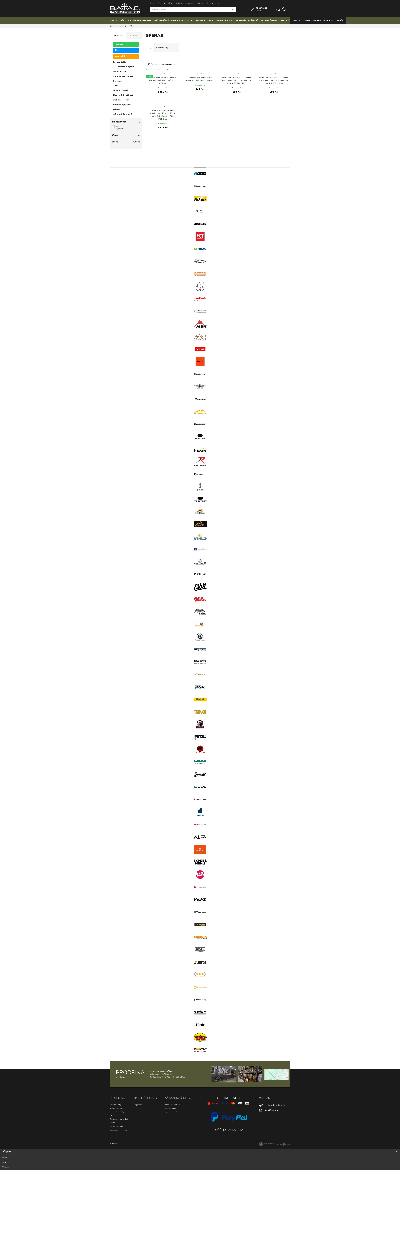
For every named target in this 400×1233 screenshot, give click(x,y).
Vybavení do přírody (323, 20)
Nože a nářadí (161, 20)
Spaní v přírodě (224, 20)
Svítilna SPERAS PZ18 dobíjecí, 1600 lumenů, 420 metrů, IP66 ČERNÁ (162, 80)
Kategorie (117, 35)
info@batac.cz (272, 1110)
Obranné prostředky (182, 20)
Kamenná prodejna (213, 3)
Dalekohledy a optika (139, 20)
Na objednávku (120, 128)
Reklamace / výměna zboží (185, 3)
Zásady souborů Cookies (173, 1108)
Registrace (138, 1105)
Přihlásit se (260, 11)
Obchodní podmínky (165, 3)
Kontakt (200, 3)
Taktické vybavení (290, 20)
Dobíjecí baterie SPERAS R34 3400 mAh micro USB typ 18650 (199, 79)
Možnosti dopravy (116, 1108)
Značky (341, 20)
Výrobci (134, 35)
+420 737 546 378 (275, 1105)
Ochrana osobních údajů (172, 1105)
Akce (117, 50)
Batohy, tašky (118, 20)
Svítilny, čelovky (269, 20)
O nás (152, 3)
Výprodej (120, 56)
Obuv (210, 20)
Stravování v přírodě (246, 20)
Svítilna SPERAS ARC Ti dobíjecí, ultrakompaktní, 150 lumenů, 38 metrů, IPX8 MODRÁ (273, 80)
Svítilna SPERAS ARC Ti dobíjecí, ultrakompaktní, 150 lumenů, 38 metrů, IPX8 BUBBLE (236, 80)
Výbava (306, 20)
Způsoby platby (115, 1105)
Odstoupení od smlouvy (118, 1130)
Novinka (119, 44)
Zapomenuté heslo (171, 1112)
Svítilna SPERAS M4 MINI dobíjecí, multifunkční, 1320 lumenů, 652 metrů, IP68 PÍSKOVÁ (162, 114)
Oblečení (200, 20)
